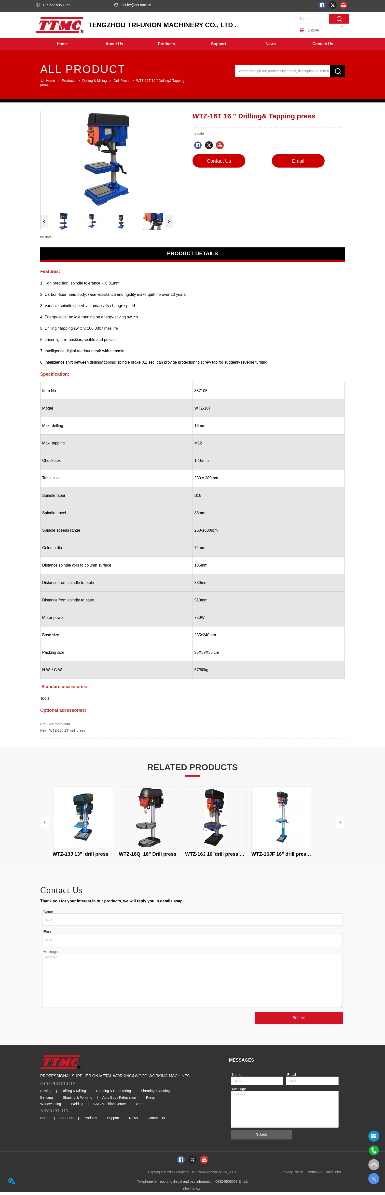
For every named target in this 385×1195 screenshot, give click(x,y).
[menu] (192, 44)
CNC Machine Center (109, 1107)
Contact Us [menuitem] (322, 44)
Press (150, 1101)
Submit (298, 1021)
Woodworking (50, 1107)
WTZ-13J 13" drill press (67, 730)
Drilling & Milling (94, 81)
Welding (77, 1107)
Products (68, 81)
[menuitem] (114, 44)
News (133, 1121)
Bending (46, 1101)
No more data (59, 724)
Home (50, 81)
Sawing (46, 1094)
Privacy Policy (292, 1175)
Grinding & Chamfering (113, 1094)
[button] (114, 44)
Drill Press (121, 81)
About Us (66, 1121)
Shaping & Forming (77, 1101)
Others (141, 1107)
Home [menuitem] (62, 44)
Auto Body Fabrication (119, 1101)
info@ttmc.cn (192, 1192)
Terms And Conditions (324, 1175)
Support (113, 1121)
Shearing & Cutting (155, 1094)
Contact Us (156, 1121)
